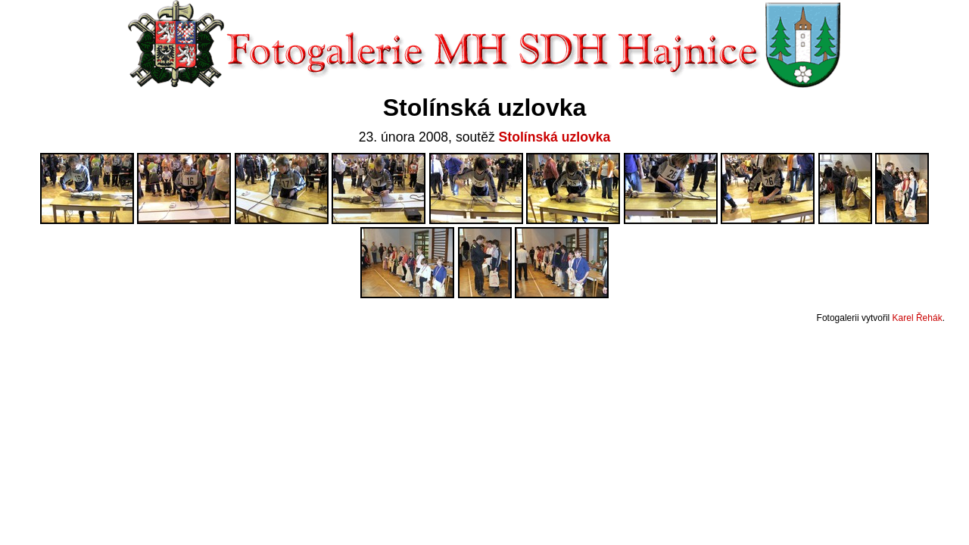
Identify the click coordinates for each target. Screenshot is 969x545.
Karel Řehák (918, 318)
